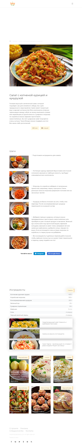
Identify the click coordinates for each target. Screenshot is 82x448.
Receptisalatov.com (18, 434)
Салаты (15, 41)
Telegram (39, 253)
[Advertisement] (41, 22)
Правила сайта (13, 437)
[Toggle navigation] (72, 3)
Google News (54, 253)
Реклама (24, 428)
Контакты (29, 431)
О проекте (13, 428)
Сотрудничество (16, 431)
